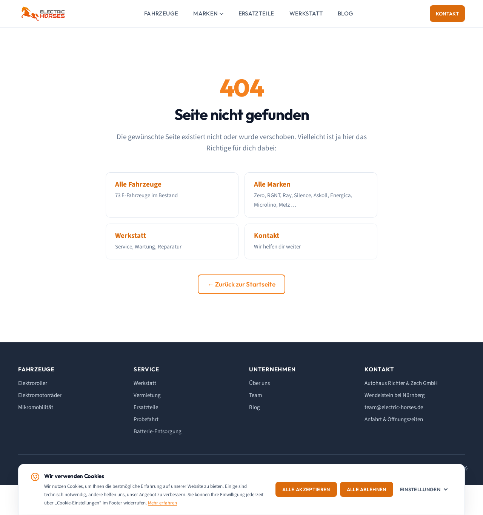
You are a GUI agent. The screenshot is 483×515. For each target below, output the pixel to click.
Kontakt (447, 14)
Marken (208, 13)
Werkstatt (306, 13)
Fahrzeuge (161, 13)
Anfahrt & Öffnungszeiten (394, 419)
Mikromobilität (35, 407)
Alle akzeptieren (306, 489)
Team (255, 395)
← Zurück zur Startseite (241, 284)
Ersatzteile (256, 13)
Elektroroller (32, 383)
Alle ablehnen (366, 489)
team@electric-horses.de (394, 407)
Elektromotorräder (40, 395)
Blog (346, 13)
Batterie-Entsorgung (158, 431)
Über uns (259, 383)
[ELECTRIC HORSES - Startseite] (43, 14)
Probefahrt (146, 419)
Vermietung (147, 395)
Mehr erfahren (162, 503)
